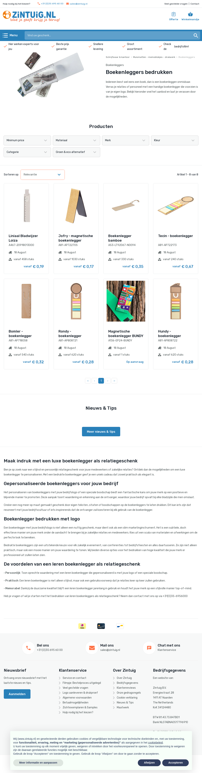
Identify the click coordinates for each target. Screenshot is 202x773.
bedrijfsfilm (181, 46)
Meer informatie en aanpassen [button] (38, 762)
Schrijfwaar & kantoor (118, 57)
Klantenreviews (126, 687)
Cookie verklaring (127, 697)
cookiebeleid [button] (155, 742)
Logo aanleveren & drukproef (80, 692)
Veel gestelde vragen (176, 3)
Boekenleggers (187, 57)
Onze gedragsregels (129, 692)
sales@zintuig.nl (76, 4)
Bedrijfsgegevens (127, 683)
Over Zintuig (124, 678)
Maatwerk (123, 707)
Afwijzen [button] (149, 762)
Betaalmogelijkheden (75, 702)
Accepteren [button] (175, 762)
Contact (194, 3)
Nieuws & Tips (125, 702)
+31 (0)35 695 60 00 (50, 3)
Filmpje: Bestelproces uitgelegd (82, 683)
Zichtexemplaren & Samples (80, 707)
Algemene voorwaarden (77, 697)
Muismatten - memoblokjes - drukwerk (154, 57)
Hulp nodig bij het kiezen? (78, 712)
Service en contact (74, 678)
